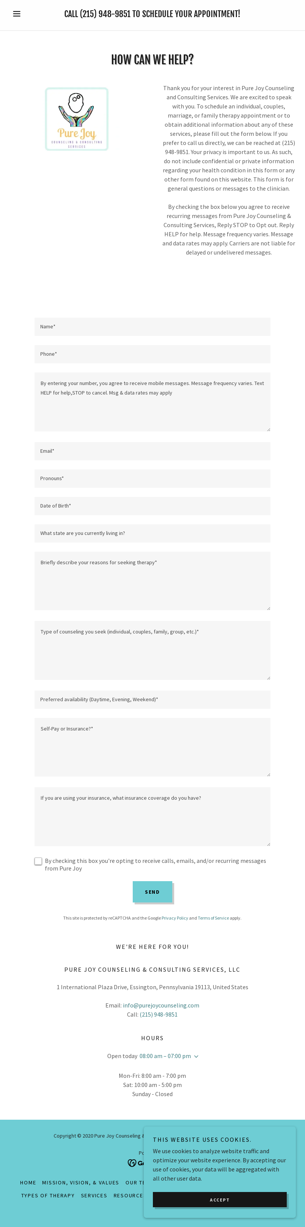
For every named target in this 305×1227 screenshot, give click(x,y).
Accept (220, 1215)
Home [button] (28, 1182)
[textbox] (152, 327)
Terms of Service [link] (213, 918)
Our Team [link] (139, 1182)
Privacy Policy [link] (175, 918)
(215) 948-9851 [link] (105, 14)
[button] (30, 13)
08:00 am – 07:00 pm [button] (165, 1056)
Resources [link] (130, 1195)
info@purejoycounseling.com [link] (161, 1005)
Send (152, 891)
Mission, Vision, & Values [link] (80, 1182)
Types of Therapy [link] (48, 1195)
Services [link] (94, 1195)
